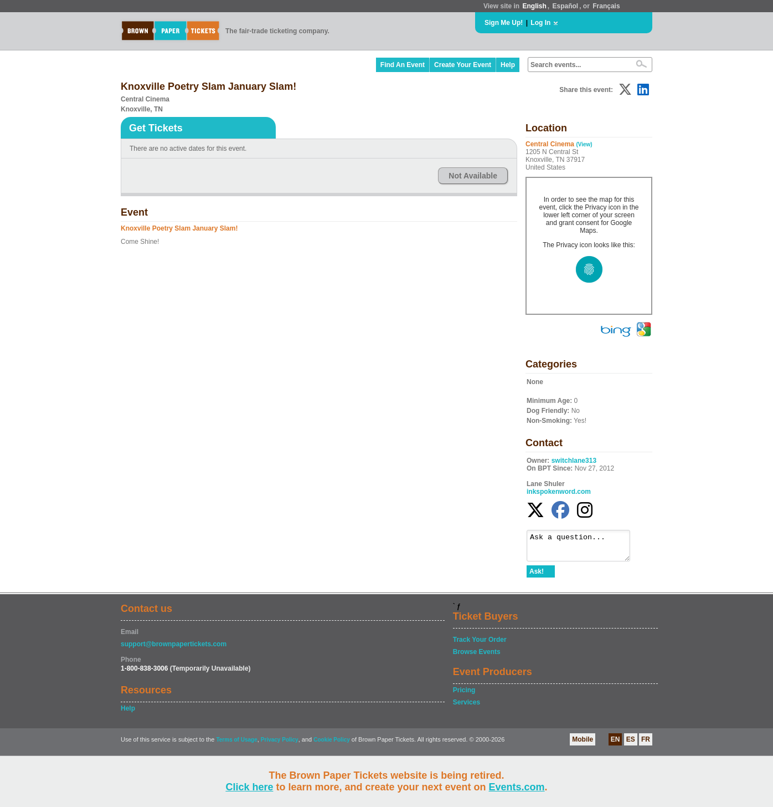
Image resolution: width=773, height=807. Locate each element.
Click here (249, 787)
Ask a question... (584, 548)
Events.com (517, 787)
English (534, 6)
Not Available (473, 175)
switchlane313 (574, 460)
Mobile (582, 744)
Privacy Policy (279, 745)
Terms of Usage (236, 745)
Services (466, 707)
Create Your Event (462, 65)
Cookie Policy (331, 745)
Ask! (536, 576)
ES (630, 744)
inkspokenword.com (559, 492)
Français (606, 6)
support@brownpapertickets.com (173, 649)
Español (566, 6)
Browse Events (477, 657)
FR (645, 744)
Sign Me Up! (504, 23)
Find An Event (402, 65)
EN (615, 744)
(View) (584, 144)
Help (508, 65)
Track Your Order (480, 644)
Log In (540, 23)
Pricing (464, 695)
